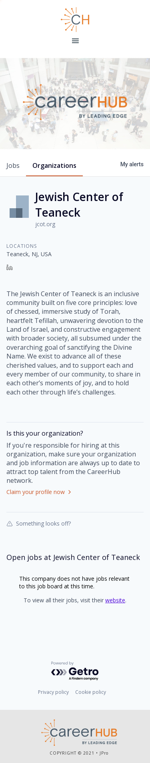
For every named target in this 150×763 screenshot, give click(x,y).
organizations (54, 165)
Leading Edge (75, 19)
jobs (13, 165)
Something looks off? (38, 523)
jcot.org (45, 224)
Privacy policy (53, 692)
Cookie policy (90, 692)
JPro (104, 753)
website (115, 600)
